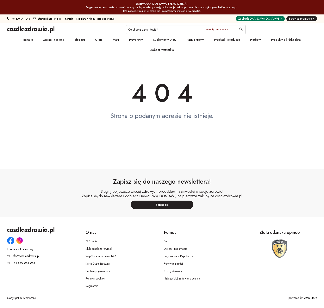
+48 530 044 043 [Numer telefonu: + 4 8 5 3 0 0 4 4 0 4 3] (18, 19)
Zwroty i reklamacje (175, 249)
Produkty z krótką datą (286, 40)
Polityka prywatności (98, 271)
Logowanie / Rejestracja (178, 256)
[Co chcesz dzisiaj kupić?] (186, 29)
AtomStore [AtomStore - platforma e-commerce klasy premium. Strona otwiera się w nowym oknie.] (310, 298)
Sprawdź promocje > (301, 19)
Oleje (98, 40)
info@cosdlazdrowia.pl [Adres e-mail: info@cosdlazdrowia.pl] (47, 19)
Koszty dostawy (173, 271)
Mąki (116, 40)
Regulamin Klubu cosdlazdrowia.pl (95, 19)
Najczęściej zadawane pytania (182, 278)
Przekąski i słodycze (227, 40)
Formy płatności (173, 264)
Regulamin (92, 286)
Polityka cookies (95, 278)
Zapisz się (162, 205)
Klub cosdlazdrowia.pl (99, 249)
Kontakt (69, 19)
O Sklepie (91, 241)
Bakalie (28, 40)
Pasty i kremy (195, 40)
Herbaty (255, 40)
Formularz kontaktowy (20, 249)
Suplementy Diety (164, 40)
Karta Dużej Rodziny (98, 264)
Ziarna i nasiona (53, 40)
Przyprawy (136, 40)
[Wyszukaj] (241, 30)
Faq (166, 241)
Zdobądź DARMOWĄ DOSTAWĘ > (260, 19)
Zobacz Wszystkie (162, 50)
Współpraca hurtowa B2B (101, 256)
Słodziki (80, 40)
